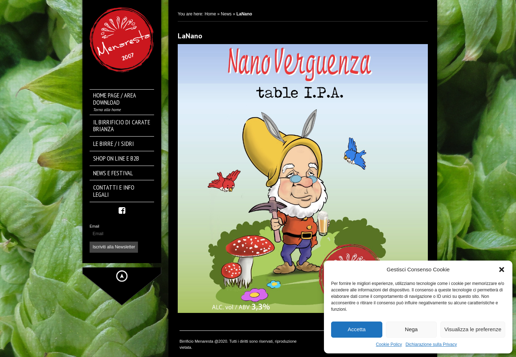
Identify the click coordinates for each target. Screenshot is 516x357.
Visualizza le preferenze (472, 329)
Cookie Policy (389, 344)
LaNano (190, 36)
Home (210, 13)
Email (94, 226)
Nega (411, 329)
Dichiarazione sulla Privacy (431, 344)
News (226, 13)
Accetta (357, 329)
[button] (501, 269)
